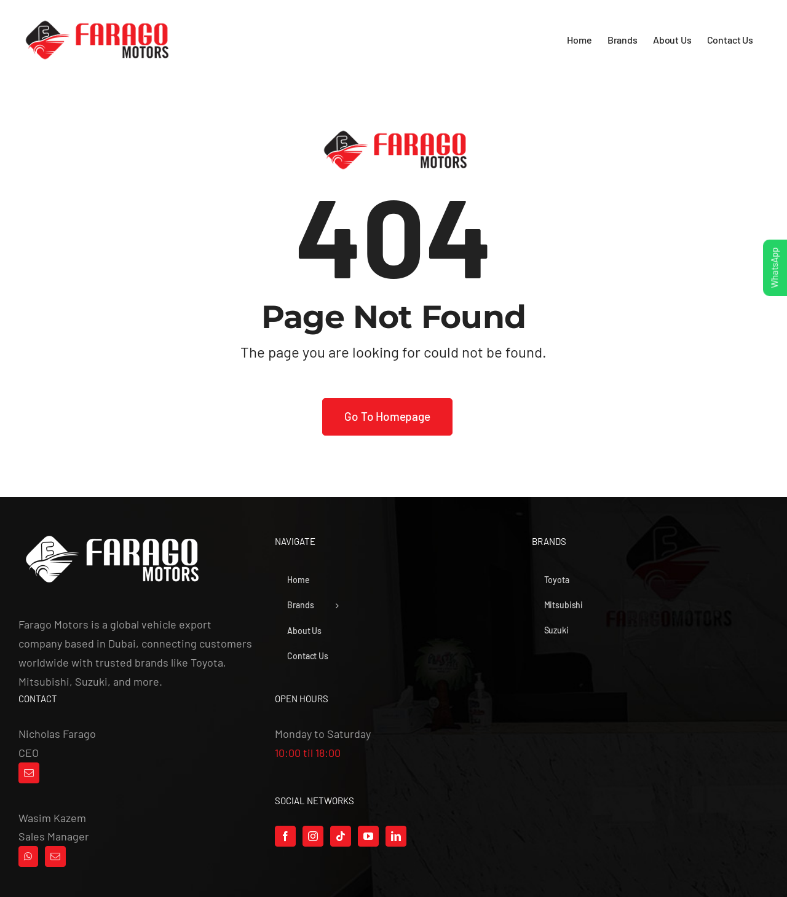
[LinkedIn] (396, 836)
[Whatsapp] (28, 856)
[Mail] (28, 772)
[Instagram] (313, 836)
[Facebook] (285, 836)
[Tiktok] (340, 836)
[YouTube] (368, 836)
